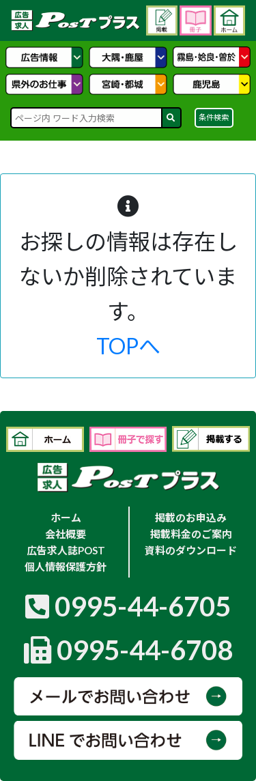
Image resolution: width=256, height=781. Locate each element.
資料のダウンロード (191, 550)
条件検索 (215, 117)
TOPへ (128, 345)
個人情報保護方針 (65, 566)
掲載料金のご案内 (191, 534)
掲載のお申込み (191, 517)
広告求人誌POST (66, 550)
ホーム (66, 517)
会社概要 (65, 534)
